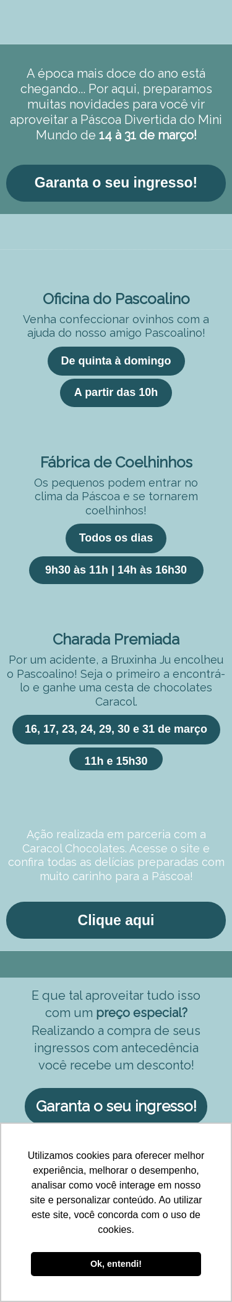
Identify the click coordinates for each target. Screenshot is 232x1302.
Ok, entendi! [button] (116, 1264)
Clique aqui (116, 920)
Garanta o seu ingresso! (116, 183)
